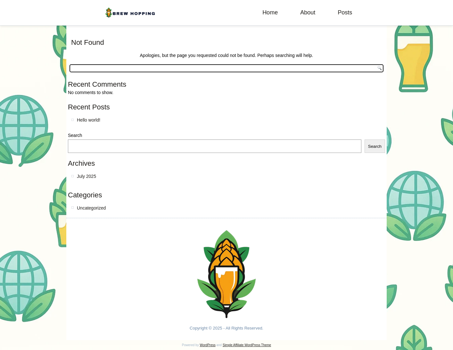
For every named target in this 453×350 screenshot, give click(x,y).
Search (75, 135)
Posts (345, 12)
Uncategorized (91, 208)
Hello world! (88, 120)
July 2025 (86, 176)
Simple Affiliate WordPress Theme (247, 345)
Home (270, 12)
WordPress (207, 345)
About (307, 12)
